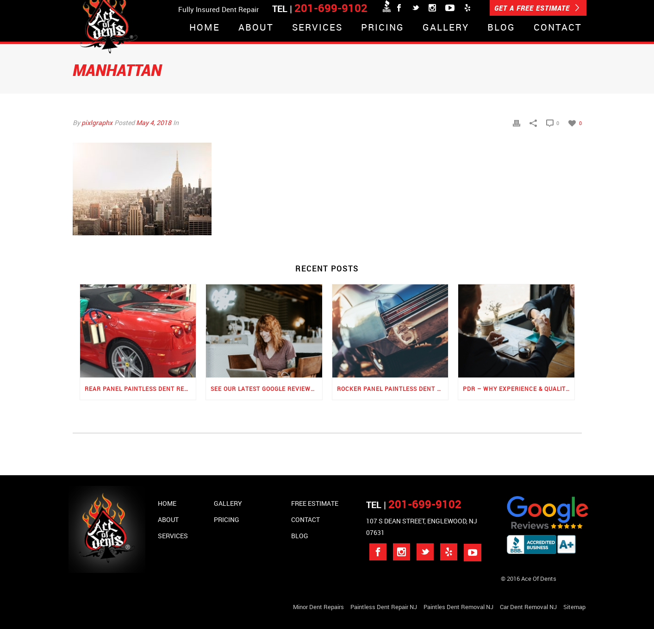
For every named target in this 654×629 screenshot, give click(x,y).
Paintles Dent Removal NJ (458, 606)
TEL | (413, 504)
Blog (501, 28)
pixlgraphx (96, 122)
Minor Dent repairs (318, 606)
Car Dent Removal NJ (528, 606)
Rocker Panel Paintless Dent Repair (392, 388)
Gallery (446, 28)
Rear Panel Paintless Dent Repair (140, 388)
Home (204, 28)
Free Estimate (314, 503)
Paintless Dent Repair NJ (383, 606)
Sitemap (574, 606)
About (256, 28)
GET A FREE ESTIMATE (536, 8)
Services (317, 28)
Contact (558, 28)
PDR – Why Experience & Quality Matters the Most (518, 388)
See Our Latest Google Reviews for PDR (266, 388)
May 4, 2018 (153, 122)
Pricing (382, 28)
